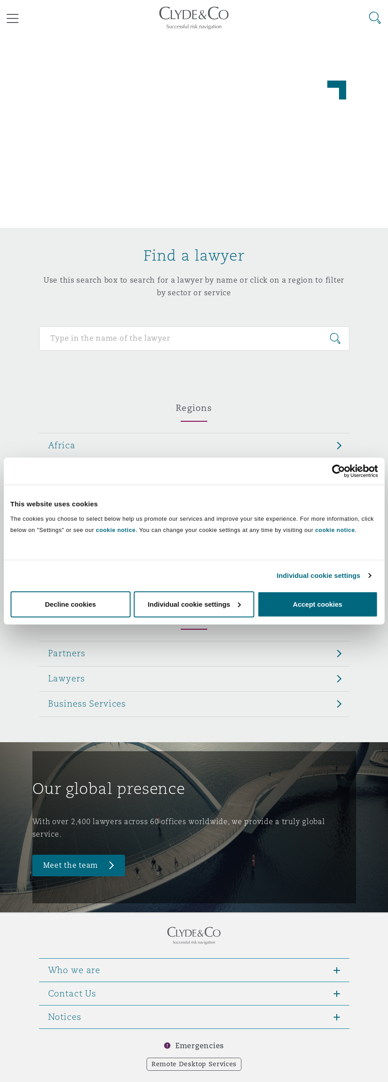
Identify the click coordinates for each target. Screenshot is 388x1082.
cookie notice (115, 529)
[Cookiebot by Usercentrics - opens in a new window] (338, 471)
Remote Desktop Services (194, 1064)
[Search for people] (194, 338)
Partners (66, 653)
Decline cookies (70, 604)
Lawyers (66, 678)
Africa (62, 445)
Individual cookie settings (319, 575)
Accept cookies (317, 604)
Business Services (87, 703)
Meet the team (70, 865)
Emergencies (199, 1045)
